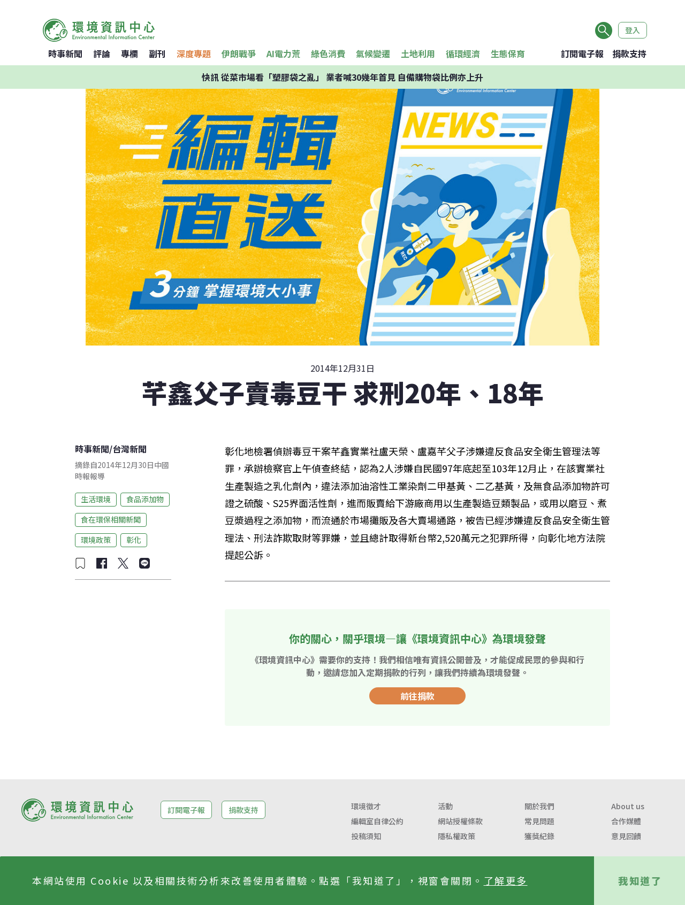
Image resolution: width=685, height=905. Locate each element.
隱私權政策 (456, 836)
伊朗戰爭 (239, 53)
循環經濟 (463, 53)
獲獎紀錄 (539, 836)
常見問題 (539, 821)
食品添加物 (145, 499)
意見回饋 (626, 836)
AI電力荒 (283, 53)
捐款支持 (629, 53)
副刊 (157, 53)
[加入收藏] (80, 563)
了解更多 (506, 880)
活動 (445, 806)
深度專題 (194, 53)
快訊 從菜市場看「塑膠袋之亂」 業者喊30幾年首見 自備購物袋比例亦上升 (342, 77)
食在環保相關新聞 (111, 519)
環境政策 (96, 539)
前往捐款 (417, 695)
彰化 (133, 539)
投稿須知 (366, 836)
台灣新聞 (129, 448)
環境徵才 (366, 806)
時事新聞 (65, 53)
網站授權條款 (460, 821)
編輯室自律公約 (377, 821)
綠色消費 (328, 53)
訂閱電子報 (582, 53)
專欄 (129, 53)
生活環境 (96, 499)
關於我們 (539, 806)
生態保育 (508, 53)
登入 (632, 30)
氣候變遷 (373, 53)
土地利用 (418, 53)
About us (627, 806)
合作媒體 (626, 821)
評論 (101, 53)
